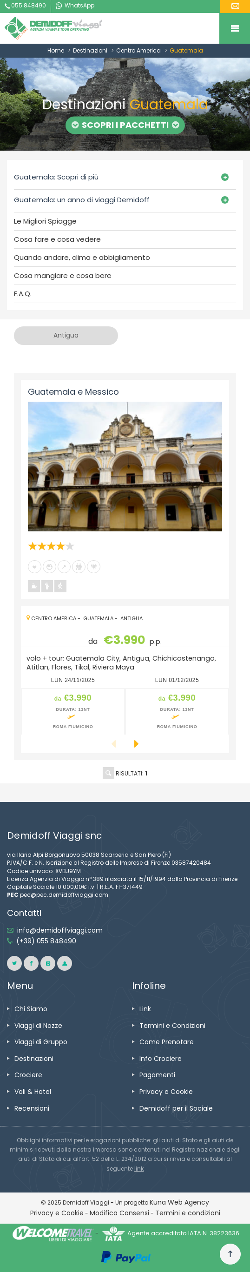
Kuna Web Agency (179, 1202)
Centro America (138, 50)
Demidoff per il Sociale (176, 1108)
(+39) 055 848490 (46, 941)
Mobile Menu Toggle (234, 28)
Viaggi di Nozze (38, 1025)
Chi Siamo (30, 1009)
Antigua (131, 618)
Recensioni (31, 1108)
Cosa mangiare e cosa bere (63, 276)
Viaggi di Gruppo (40, 1042)
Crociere (28, 1075)
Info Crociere (160, 1058)
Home (55, 50)
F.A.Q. (23, 294)
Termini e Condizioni (172, 1025)
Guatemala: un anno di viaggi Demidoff (82, 200)
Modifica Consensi (119, 1213)
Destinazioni (90, 50)
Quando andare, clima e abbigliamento (82, 257)
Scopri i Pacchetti (125, 125)
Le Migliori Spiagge (45, 221)
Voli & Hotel (32, 1091)
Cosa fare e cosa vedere (57, 239)
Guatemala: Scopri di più (56, 177)
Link (145, 1009)
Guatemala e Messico (73, 392)
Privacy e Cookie (166, 1091)
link (139, 1168)
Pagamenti (157, 1075)
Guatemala (98, 618)
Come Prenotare (166, 1042)
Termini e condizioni (187, 1213)
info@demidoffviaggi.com (60, 930)
